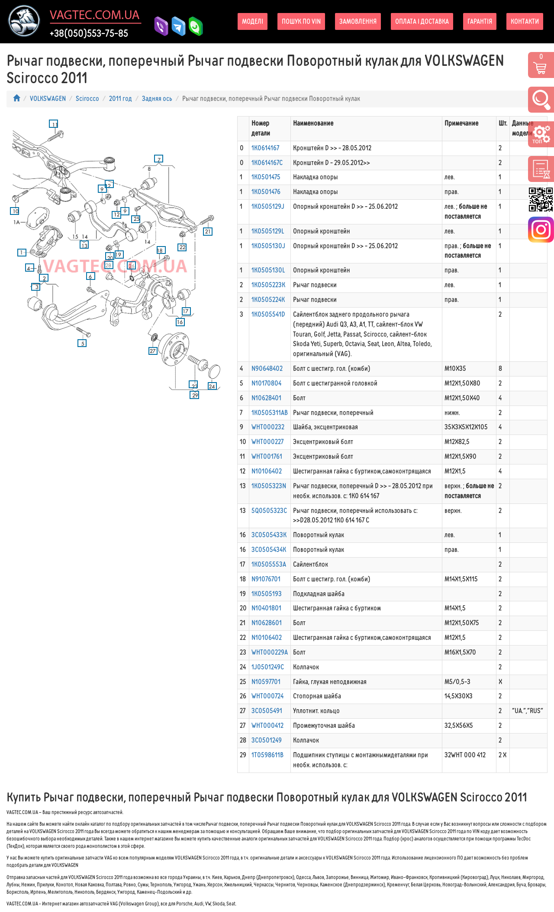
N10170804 (266, 383)
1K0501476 (265, 192)
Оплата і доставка (422, 21)
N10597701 (265, 682)
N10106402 (266, 471)
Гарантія (479, 21)
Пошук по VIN (301, 21)
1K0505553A (268, 564)
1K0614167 (265, 148)
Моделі (252, 21)
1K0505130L (268, 270)
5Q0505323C (269, 510)
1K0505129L (267, 231)
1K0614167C (267, 163)
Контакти (525, 21)
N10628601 (266, 623)
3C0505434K (268, 549)
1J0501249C (267, 667)
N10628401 (266, 398)
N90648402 (267, 368)
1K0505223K (268, 285)
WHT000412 (267, 725)
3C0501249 (266, 740)
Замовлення (358, 21)
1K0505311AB (269, 413)
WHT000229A (269, 652)
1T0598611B (267, 755)
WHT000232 (267, 427)
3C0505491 (266, 711)
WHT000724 (267, 696)
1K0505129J (267, 206)
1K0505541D (268, 314)
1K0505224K (268, 299)
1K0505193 (266, 594)
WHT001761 (266, 456)
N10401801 (266, 608)
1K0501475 (265, 177)
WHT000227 (267, 442)
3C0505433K (269, 535)
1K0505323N (268, 486)
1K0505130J (268, 246)
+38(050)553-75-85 (89, 33)
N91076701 (265, 579)
